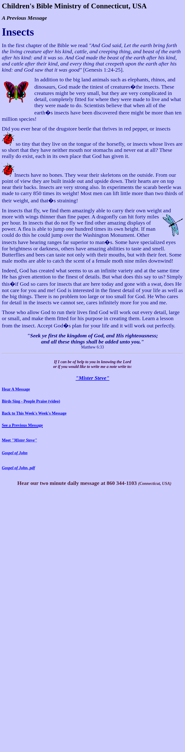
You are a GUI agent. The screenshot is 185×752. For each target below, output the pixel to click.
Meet (19, 440)
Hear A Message (16, 389)
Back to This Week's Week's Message (34, 413)
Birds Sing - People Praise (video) (31, 401)
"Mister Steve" (93, 378)
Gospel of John (15, 453)
